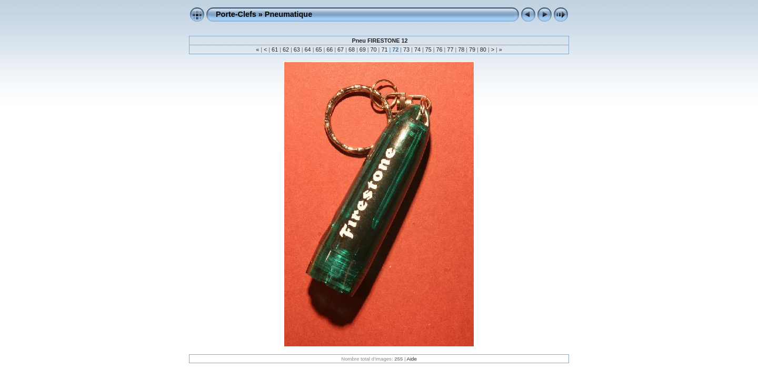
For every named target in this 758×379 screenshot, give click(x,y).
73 (406, 49)
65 (318, 49)
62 (286, 49)
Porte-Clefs (236, 14)
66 (329, 49)
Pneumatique (288, 14)
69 (362, 49)
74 (417, 49)
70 (373, 49)
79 (472, 49)
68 (351, 49)
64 (308, 49)
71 (384, 49)
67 (340, 49)
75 (428, 49)
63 (297, 49)
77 (450, 49)
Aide (412, 359)
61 (275, 49)
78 (461, 49)
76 (439, 49)
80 (483, 49)
